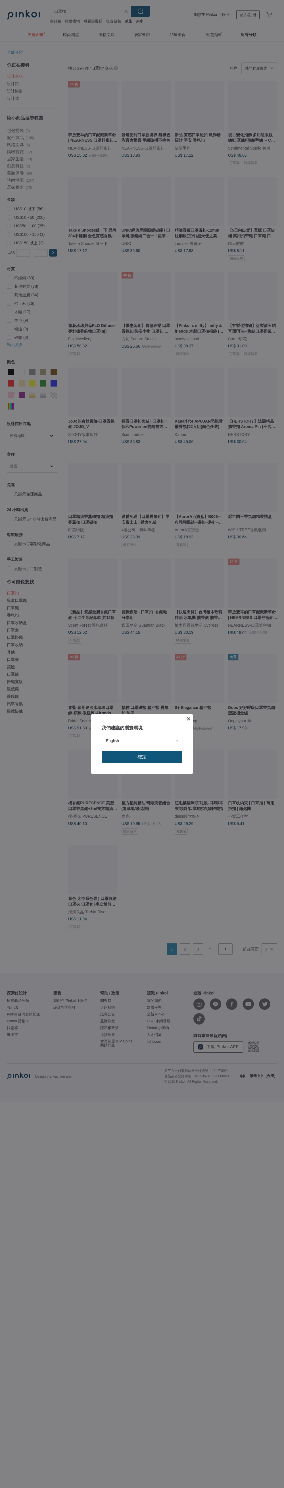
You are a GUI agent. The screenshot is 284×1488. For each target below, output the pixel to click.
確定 (142, 756)
